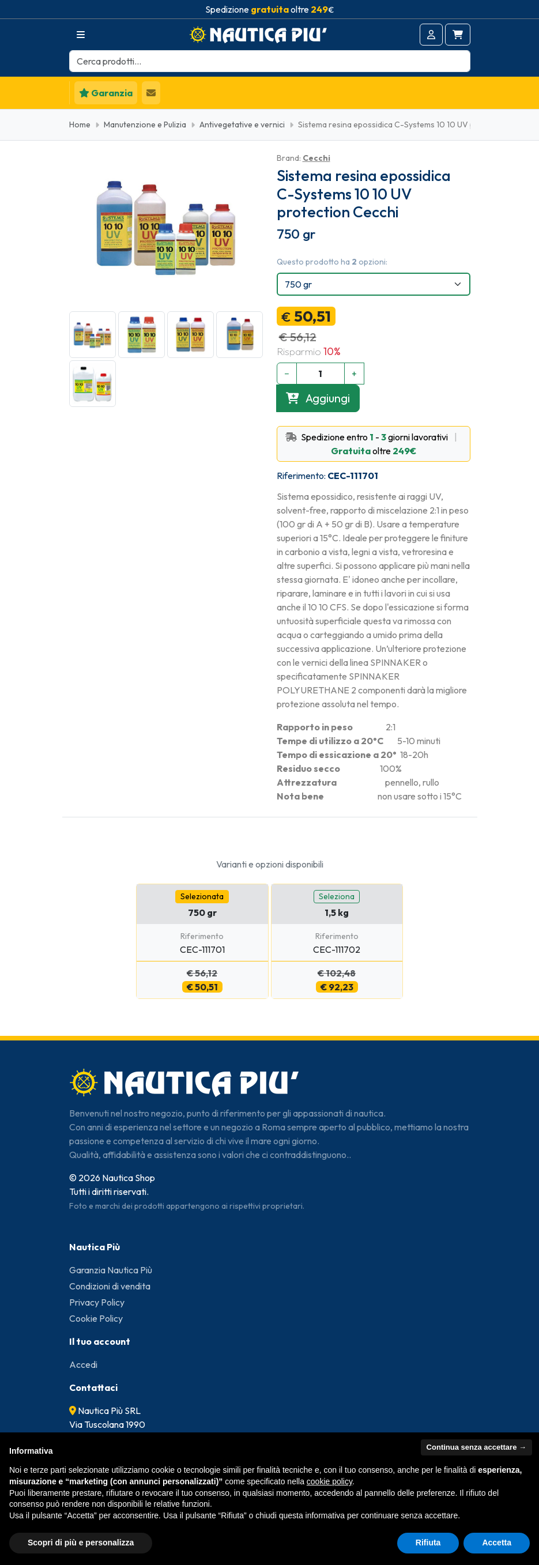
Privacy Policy (97, 1302)
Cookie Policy (96, 1318)
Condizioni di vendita (109, 1286)
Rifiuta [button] (428, 1542)
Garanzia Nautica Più (110, 1270)
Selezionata (202, 896)
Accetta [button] (496, 1542)
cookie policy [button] (329, 1481)
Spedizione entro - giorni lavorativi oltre (373, 444)
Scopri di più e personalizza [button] (81, 1542)
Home (80, 124)
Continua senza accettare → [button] (476, 1447)
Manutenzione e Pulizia (145, 124)
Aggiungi (318, 398)
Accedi (83, 1364)
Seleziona (337, 896)
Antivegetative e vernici (242, 124)
